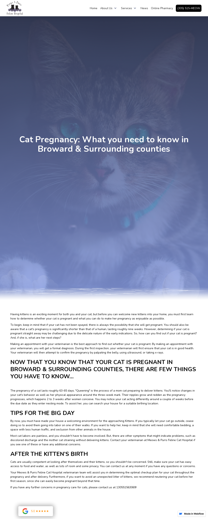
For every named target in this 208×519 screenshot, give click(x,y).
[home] (15, 8)
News (144, 8)
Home (93, 8)
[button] (109, 8)
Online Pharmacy (162, 8)
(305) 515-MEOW (188, 8)
